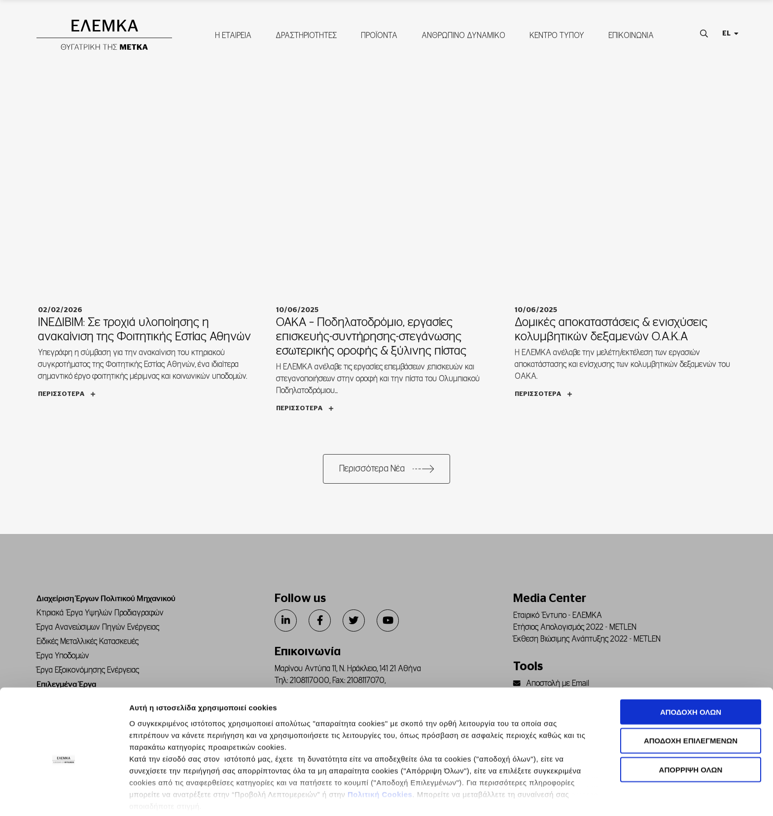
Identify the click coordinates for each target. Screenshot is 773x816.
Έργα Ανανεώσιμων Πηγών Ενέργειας (97, 632)
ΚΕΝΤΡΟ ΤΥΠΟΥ (556, 38)
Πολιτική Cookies (380, 746)
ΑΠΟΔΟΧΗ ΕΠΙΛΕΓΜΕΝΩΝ (691, 692)
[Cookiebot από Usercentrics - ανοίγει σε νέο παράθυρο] (64, 796)
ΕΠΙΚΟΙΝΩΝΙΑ (630, 38)
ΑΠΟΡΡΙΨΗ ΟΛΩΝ (691, 721)
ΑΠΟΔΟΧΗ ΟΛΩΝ (690, 664)
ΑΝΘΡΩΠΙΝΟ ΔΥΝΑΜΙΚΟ (463, 38)
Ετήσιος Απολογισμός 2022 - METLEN (574, 632)
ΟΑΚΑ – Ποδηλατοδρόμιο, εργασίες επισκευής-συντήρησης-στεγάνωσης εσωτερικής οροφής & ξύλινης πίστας (371, 341)
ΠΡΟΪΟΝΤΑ (378, 38)
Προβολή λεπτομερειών (552, 796)
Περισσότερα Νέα (372, 473)
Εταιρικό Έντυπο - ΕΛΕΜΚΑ (557, 620)
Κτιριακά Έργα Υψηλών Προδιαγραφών (100, 617)
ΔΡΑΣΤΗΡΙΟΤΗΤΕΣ (305, 38)
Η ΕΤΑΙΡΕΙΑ (232, 38)
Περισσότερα (66, 398)
